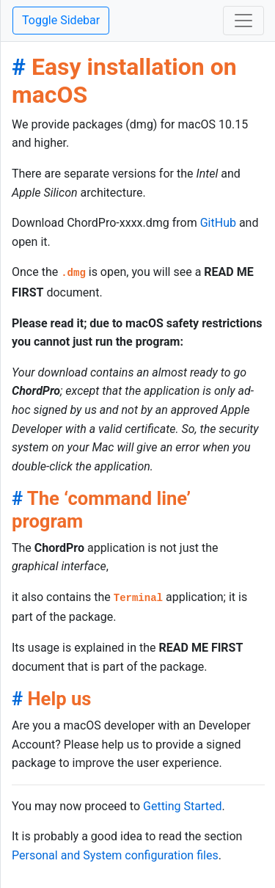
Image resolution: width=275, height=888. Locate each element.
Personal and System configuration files (115, 855)
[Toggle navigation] (243, 20)
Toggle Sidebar (61, 20)
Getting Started (182, 806)
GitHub (218, 223)
